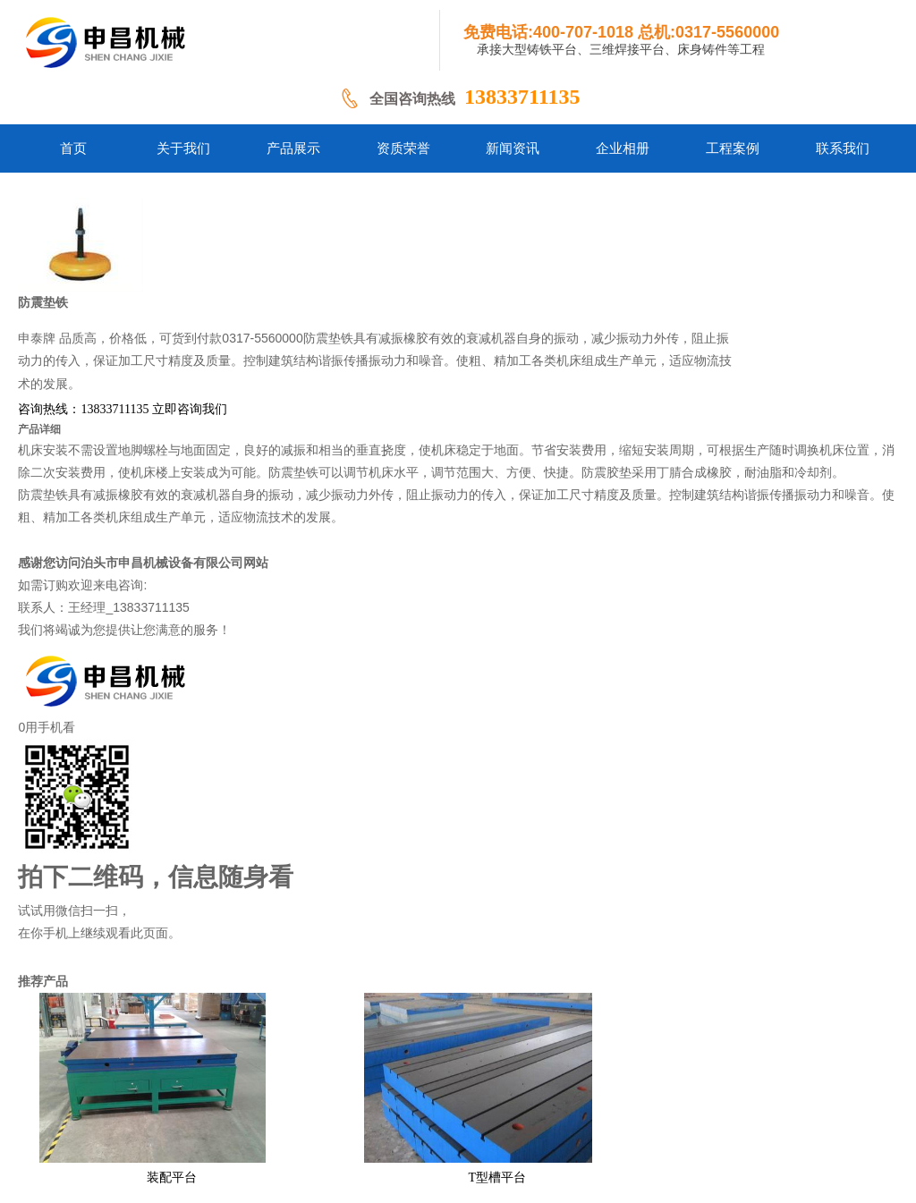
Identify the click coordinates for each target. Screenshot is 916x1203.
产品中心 (395, 1094)
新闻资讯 (528, 1094)
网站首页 (193, 1094)
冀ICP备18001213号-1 (536, 1122)
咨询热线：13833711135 (383, 315)
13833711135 (522, 96)
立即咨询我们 (489, 315)
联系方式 (661, 1094)
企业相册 (461, 1094)
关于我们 (326, 1094)
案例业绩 (595, 1094)
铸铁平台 (259, 1094)
